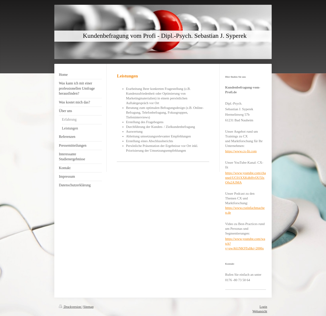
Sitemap (88, 307)
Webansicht (259, 311)
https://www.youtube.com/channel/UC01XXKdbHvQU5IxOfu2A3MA (245, 177)
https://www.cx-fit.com (241, 151)
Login (263, 307)
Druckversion (70, 307)
